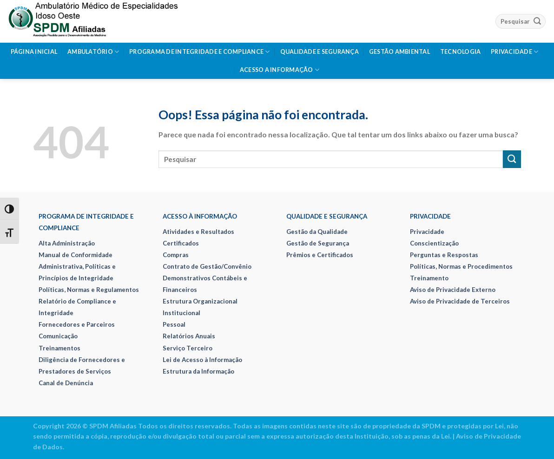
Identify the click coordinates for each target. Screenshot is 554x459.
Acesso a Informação (279, 69)
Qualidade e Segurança (319, 51)
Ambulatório (93, 51)
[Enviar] (537, 21)
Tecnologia (460, 51)
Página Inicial (34, 51)
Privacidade (514, 51)
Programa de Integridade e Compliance (199, 51)
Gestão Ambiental (399, 51)
